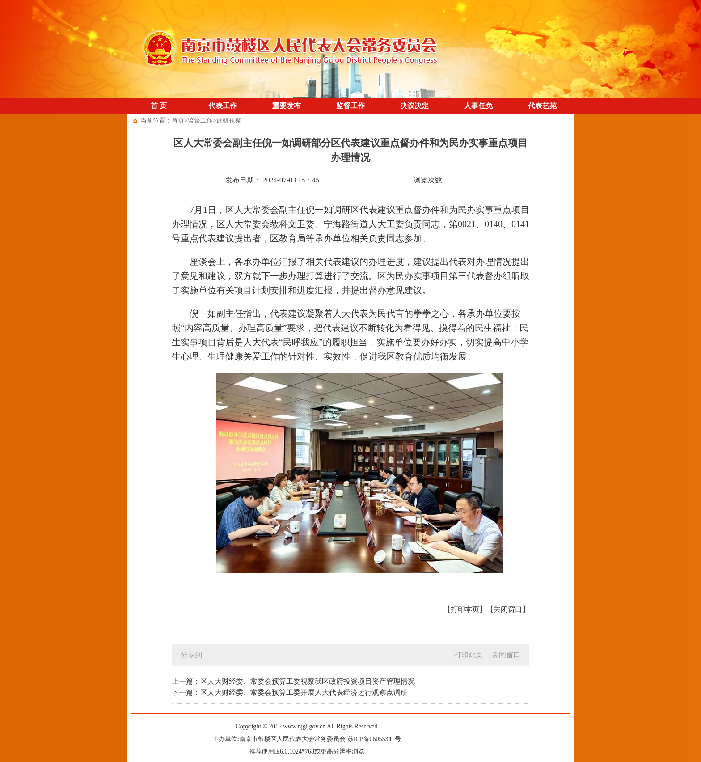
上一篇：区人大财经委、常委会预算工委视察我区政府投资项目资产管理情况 (293, 681)
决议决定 (414, 106)
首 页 (159, 106)
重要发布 (286, 106)
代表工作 (222, 106)
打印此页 (468, 655)
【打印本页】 (464, 609)
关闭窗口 (506, 655)
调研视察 (228, 120)
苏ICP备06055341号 (374, 739)
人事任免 (478, 106)
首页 (178, 120)
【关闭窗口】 (507, 609)
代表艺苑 (542, 106)
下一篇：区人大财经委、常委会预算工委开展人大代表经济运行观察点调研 (290, 692)
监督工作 (350, 106)
